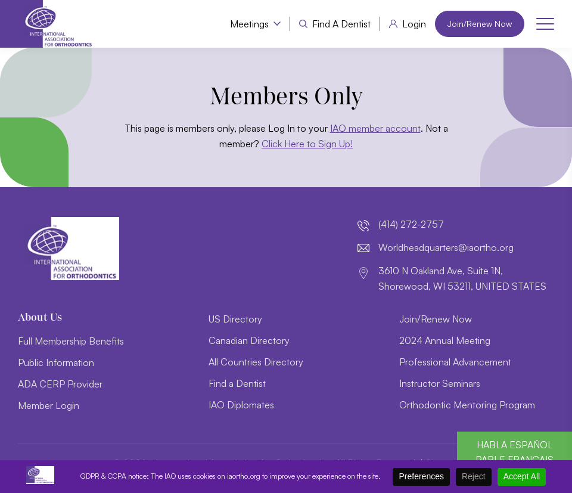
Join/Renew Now (479, 23)
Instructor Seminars (439, 383)
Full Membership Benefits (71, 341)
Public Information (56, 362)
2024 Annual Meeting (444, 340)
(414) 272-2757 (411, 224)
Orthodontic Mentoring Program (467, 405)
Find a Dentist (341, 24)
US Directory (235, 319)
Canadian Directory (249, 340)
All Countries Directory (256, 362)
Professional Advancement (455, 362)
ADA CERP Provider (60, 384)
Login (414, 24)
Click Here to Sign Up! (307, 144)
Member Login (48, 405)
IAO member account (375, 128)
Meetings (249, 24)
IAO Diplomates (241, 405)
